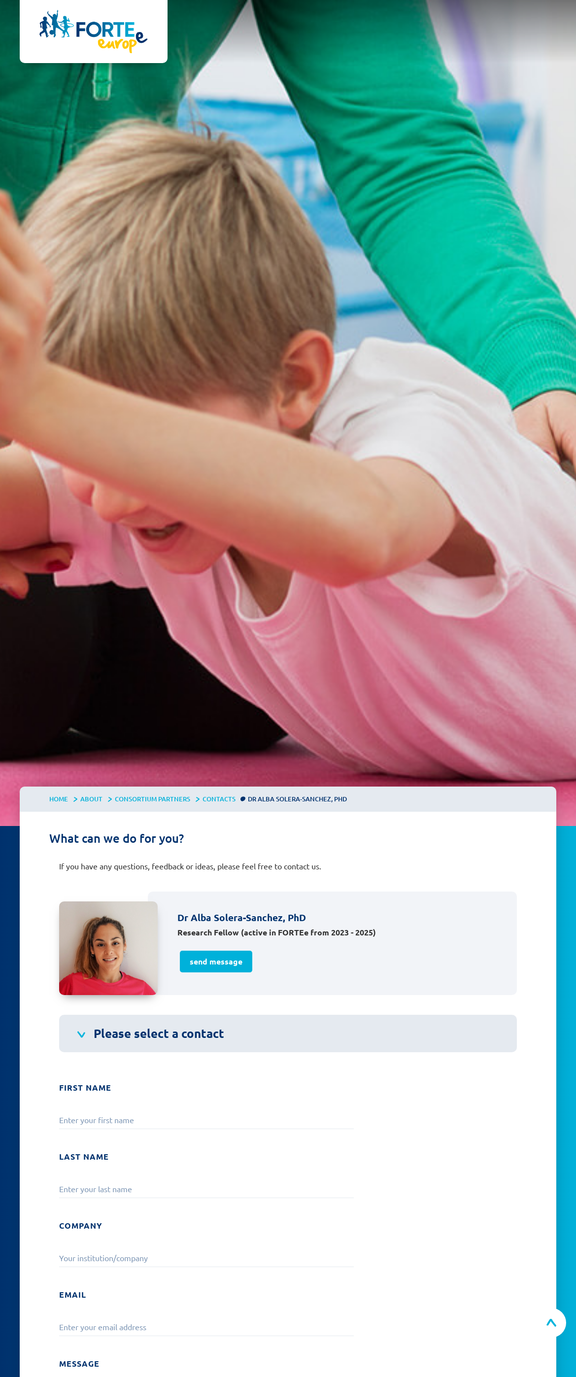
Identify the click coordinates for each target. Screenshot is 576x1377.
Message (79, 1363)
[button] (546, 20)
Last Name (84, 1156)
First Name (85, 1087)
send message (216, 961)
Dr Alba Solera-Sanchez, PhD (297, 798)
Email (72, 1294)
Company (80, 1225)
